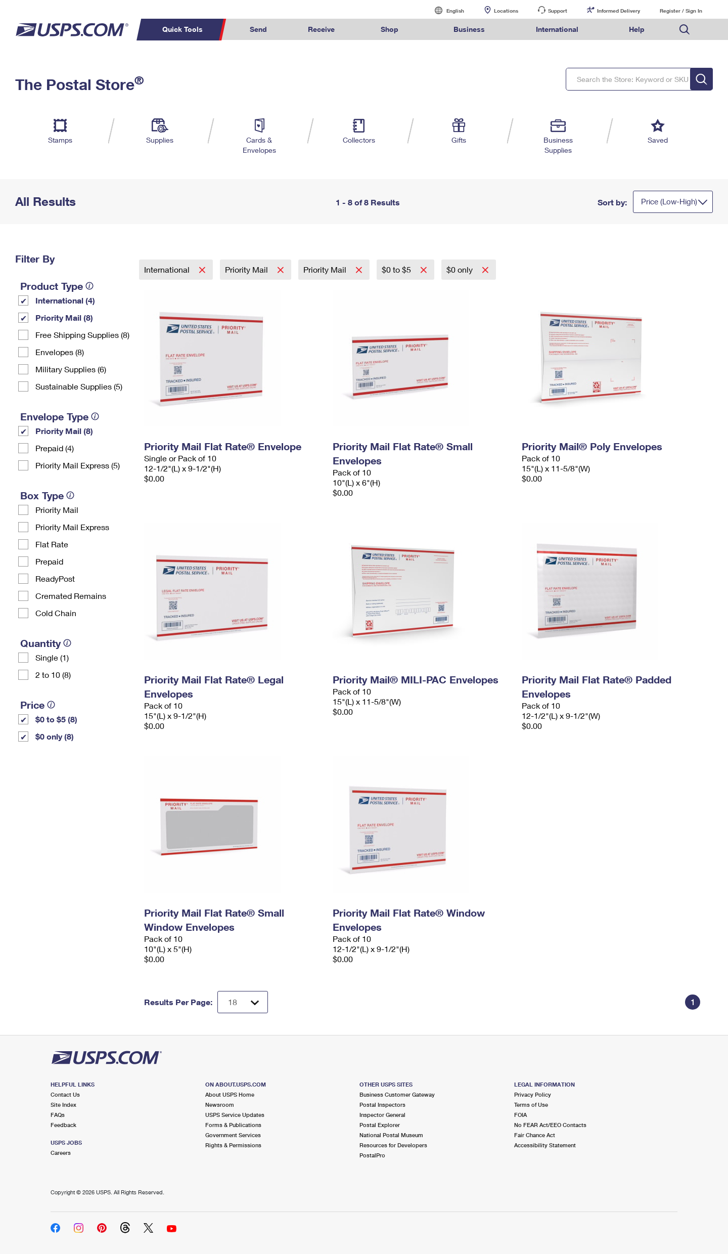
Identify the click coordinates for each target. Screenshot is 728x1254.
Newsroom (219, 1104)
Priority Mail (56, 509)
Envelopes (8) (59, 352)
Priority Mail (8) (64, 317)
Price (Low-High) (669, 201)
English (445, 10)
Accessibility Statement (545, 1145)
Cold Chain (55, 613)
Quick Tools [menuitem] (182, 29)
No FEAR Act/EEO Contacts (550, 1124)
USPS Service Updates (234, 1114)
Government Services (233, 1135)
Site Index (63, 1104)
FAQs (58, 1114)
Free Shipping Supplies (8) (82, 334)
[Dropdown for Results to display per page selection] (242, 1002)
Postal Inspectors (382, 1104)
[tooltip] (89, 286)
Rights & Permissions (233, 1145)
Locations (506, 11)
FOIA (520, 1114)
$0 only (460, 269)
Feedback (63, 1124)
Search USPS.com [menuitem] (684, 29)
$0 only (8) (54, 736)
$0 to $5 (397, 269)
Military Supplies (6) (70, 369)
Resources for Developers (393, 1145)
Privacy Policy (532, 1094)
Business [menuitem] (469, 29)
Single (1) (52, 657)
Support (557, 11)
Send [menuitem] (258, 29)
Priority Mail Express (72, 527)
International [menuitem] (557, 29)
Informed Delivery (618, 11)
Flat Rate (51, 544)
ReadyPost (55, 578)
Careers (61, 1152)
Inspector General (382, 1114)
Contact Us (65, 1094)
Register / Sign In (681, 11)
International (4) (65, 300)
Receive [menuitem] (321, 29)
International (168, 269)
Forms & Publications (233, 1124)
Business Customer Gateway (397, 1094)
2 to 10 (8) (53, 674)
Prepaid (49, 561)
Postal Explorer (379, 1124)
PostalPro (372, 1155)
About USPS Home (229, 1094)
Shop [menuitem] (389, 29)
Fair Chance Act (534, 1135)
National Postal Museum (391, 1135)
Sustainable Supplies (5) (78, 386)
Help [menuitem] (637, 29)
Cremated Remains (70, 595)
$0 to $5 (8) (56, 719)
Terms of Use (531, 1104)
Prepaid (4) (54, 448)
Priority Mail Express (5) (77, 465)
